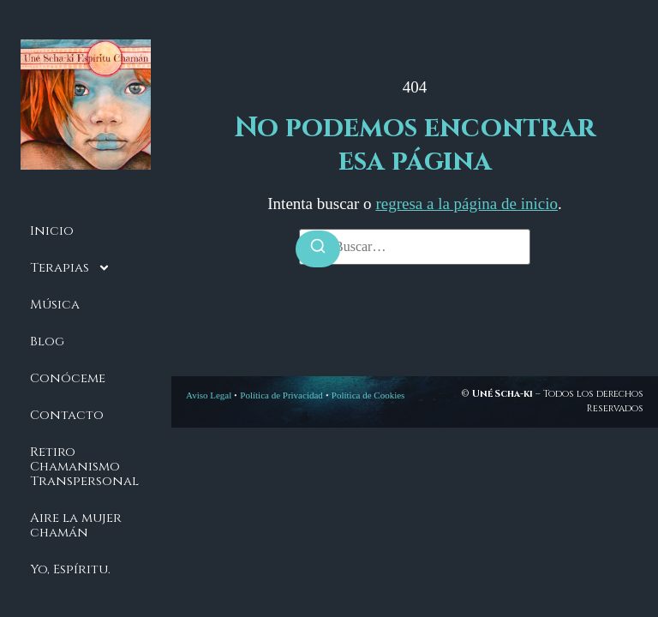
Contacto (67, 415)
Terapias (70, 268)
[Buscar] (318, 249)
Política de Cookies (368, 395)
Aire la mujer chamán (76, 525)
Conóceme (67, 378)
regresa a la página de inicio (466, 204)
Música (55, 305)
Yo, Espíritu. (70, 569)
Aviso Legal (208, 395)
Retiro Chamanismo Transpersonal (84, 466)
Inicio (52, 231)
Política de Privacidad (281, 395)
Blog (47, 341)
